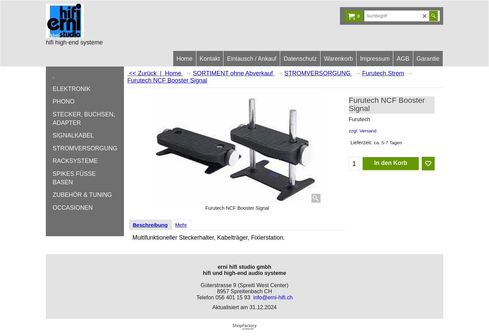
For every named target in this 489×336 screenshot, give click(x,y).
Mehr (181, 225)
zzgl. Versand (363, 130)
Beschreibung (150, 225)
